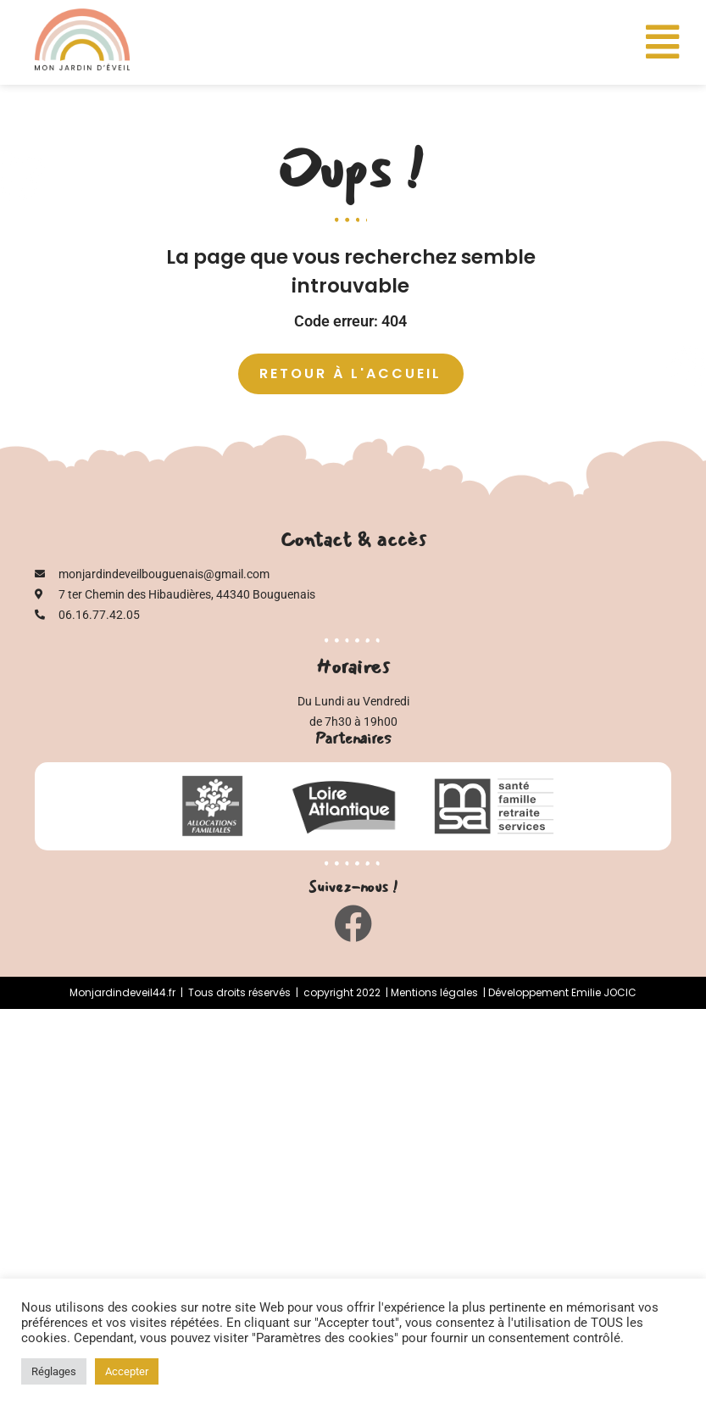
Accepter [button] (126, 1371)
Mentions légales (434, 992)
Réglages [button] (53, 1371)
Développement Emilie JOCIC (562, 992)
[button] (662, 42)
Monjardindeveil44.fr (122, 992)
